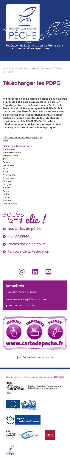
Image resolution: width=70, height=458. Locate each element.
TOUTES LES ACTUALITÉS (20, 306)
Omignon (7, 181)
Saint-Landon (9, 165)
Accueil (7, 68)
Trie (5, 159)
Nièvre (6, 197)
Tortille (6, 187)
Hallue (6, 194)
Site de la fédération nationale (38, 377)
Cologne (7, 184)
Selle (5, 168)
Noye (5, 171)
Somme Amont (10, 155)
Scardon (7, 200)
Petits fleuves (10, 203)
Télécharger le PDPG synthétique (25, 137)
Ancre (6, 191)
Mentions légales (14, 377)
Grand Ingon (9, 178)
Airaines (7, 162)
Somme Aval (9, 149)
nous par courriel (35, 357)
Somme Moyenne (12, 152)
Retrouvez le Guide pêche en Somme (26, 299)
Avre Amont (9, 175)
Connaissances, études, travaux (31, 68)
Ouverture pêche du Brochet (21, 292)
